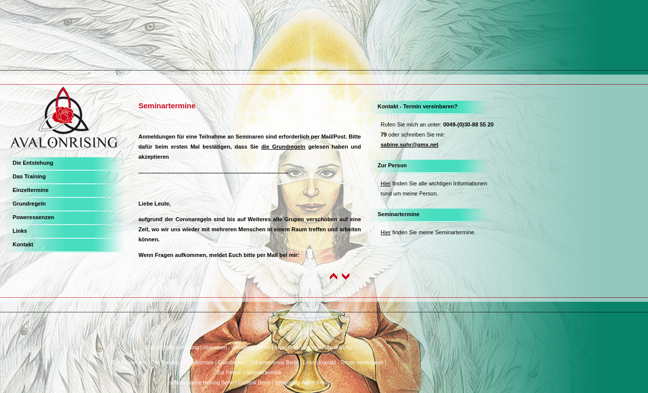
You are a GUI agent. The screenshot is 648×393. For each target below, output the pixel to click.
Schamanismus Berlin (274, 362)
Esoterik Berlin (254, 382)
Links (20, 231)
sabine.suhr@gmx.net (410, 145)
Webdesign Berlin (250, 347)
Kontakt (23, 244)
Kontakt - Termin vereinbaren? (418, 106)
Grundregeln (29, 204)
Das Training (29, 176)
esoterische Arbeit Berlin (302, 382)
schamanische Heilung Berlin (201, 382)
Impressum (287, 347)
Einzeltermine (31, 190)
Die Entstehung (33, 163)
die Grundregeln (283, 147)
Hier (386, 183)
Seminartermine (398, 214)
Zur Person (392, 165)
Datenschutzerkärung (327, 347)
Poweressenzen (33, 217)
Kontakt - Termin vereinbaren (351, 362)
